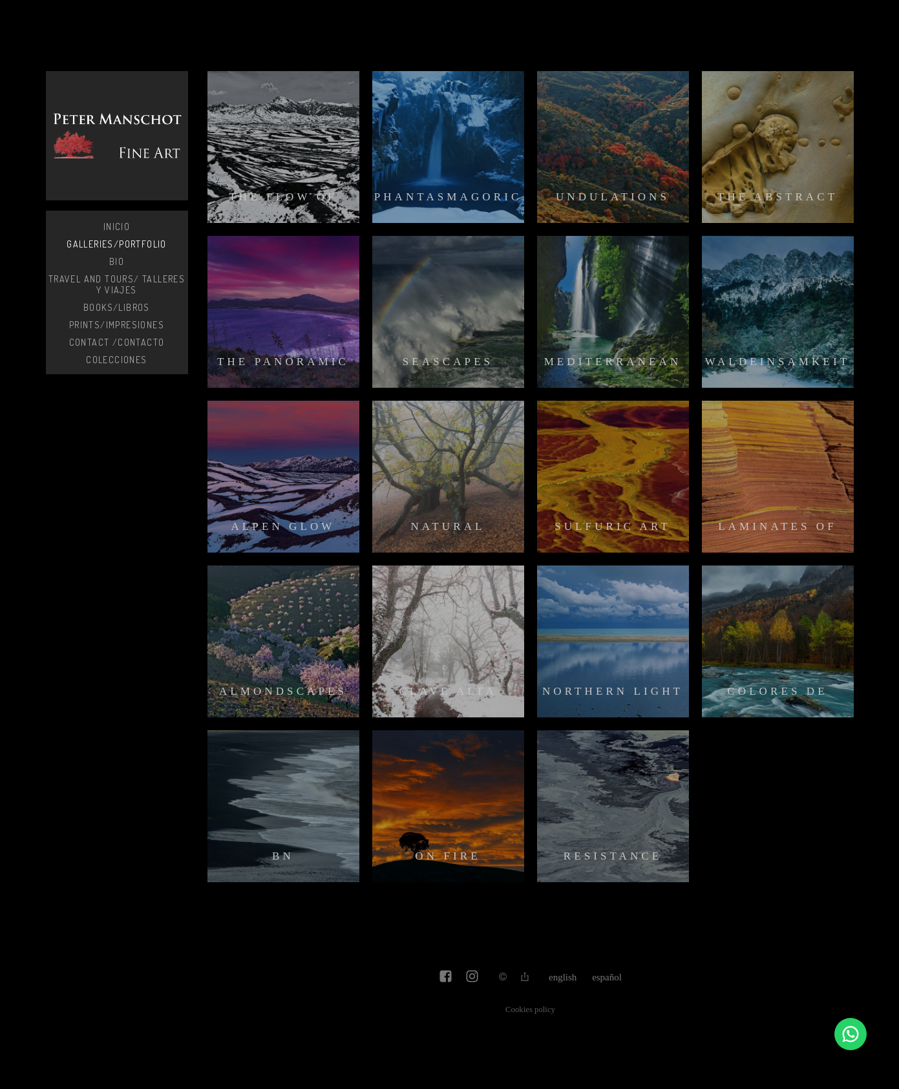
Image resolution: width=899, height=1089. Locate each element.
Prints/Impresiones (116, 324)
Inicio (116, 226)
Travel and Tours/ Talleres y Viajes (116, 284)
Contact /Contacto (117, 342)
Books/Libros (116, 307)
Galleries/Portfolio (117, 243)
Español (607, 977)
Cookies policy (530, 1009)
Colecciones (116, 359)
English (562, 977)
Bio (116, 261)
